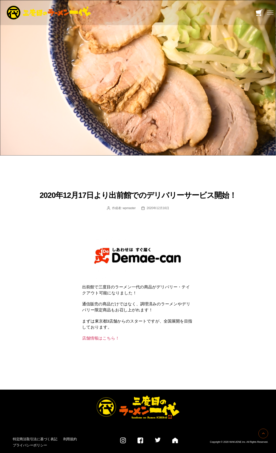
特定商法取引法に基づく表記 (35, 439)
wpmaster (129, 208)
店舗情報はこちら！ (100, 338)
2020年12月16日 (158, 208)
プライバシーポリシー (30, 445)
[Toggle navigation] (270, 12)
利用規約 (70, 439)
